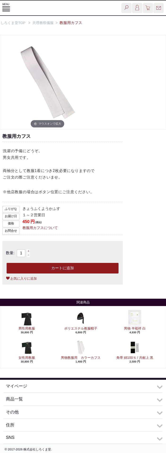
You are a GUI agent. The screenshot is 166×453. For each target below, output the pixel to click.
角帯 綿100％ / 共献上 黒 (134, 357)
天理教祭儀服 (43, 23)
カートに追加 (62, 268)
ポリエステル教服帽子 (80, 328)
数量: (10, 253)
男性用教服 (26, 328)
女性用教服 (26, 357)
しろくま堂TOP (13, 23)
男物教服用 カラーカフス (81, 357)
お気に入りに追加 (23, 278)
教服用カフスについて (40, 228)
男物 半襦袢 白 (135, 328)
